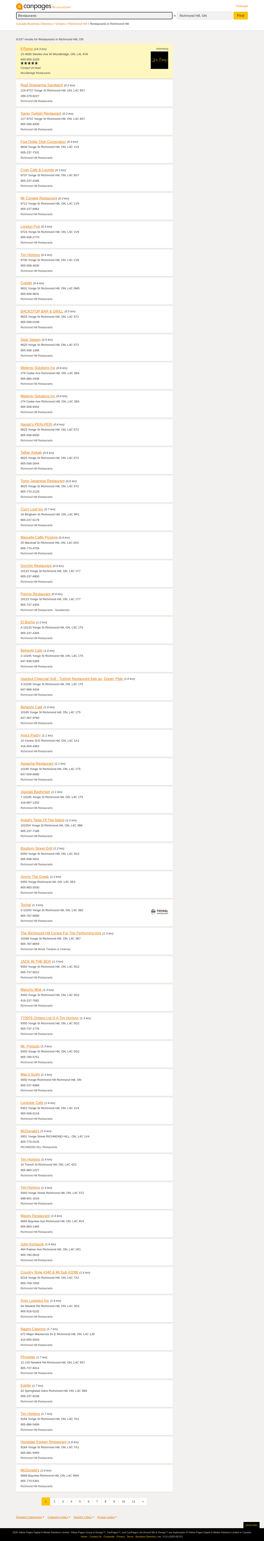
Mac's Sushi (30, 1074)
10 (123, 1501)
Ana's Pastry (31, 735)
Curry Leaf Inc (32, 509)
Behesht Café (31, 707)
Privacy (121, 1536)
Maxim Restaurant (35, 1216)
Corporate (109, 1536)
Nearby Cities (83, 1517)
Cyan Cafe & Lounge (37, 170)
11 (133, 1501)
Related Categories (29, 1517)
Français (242, 6)
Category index (58, 1517)
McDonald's (30, 1131)
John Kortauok (32, 1244)
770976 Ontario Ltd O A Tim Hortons (50, 1018)
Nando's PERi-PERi (36, 424)
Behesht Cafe (31, 650)
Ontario (61, 23)
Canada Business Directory (34, 23)
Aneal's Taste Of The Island (42, 820)
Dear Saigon (31, 340)
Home (84, 1536)
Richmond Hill (78, 23)
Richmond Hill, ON (193, 15)
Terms (130, 1536)
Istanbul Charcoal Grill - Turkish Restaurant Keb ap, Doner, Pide (72, 679)
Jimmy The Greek (35, 877)
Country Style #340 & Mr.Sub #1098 (49, 1272)
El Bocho (28, 622)
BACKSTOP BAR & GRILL (42, 311)
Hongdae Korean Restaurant (44, 1442)
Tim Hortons (30, 255)
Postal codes (106, 1517)
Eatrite (26, 1385)
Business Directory (146, 1536)
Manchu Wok (31, 990)
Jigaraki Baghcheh (35, 792)
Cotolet (26, 283)
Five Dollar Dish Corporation (43, 142)
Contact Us (95, 1536)
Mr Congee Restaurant (39, 198)
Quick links (251, 1525)
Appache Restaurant (37, 764)
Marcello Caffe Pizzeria (39, 537)
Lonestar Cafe (32, 1103)
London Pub (30, 226)
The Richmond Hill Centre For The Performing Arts (61, 933)
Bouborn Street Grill (36, 848)
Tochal (26, 905)
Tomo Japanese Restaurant (43, 481)
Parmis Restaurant (35, 594)
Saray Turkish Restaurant (41, 113)
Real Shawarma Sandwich (42, 85)
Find (240, 16)
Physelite (28, 1357)
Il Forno (27, 49)
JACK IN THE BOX (36, 961)
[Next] (143, 1501)
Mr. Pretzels (30, 1046)
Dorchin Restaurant (36, 566)
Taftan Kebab (31, 452)
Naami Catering (33, 1329)
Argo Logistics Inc (35, 1301)
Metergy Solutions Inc (38, 368)
